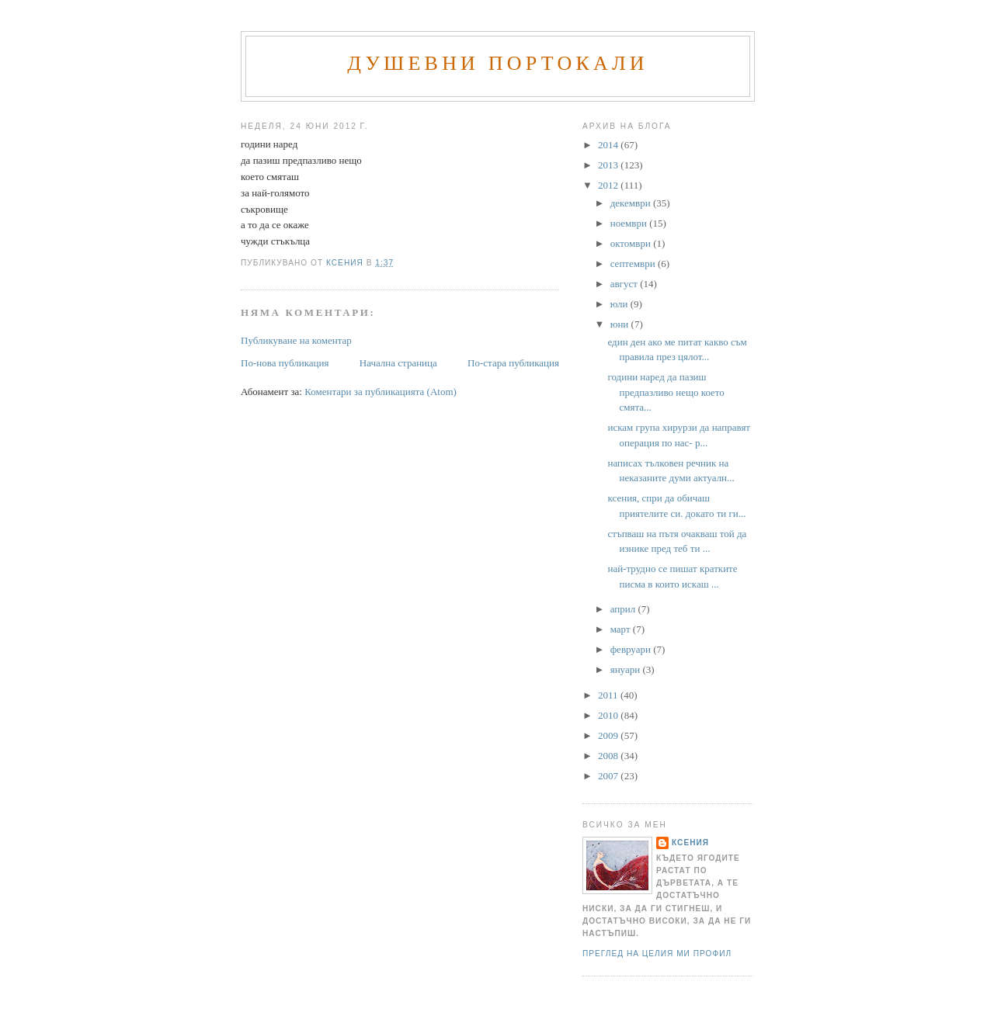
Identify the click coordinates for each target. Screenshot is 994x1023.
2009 (609, 735)
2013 (609, 165)
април (624, 609)
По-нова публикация (284, 363)
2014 (609, 145)
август (625, 284)
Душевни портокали (497, 63)
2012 (609, 185)
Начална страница (398, 363)
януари (626, 669)
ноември (629, 223)
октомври (631, 243)
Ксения (690, 842)
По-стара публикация (513, 363)
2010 (609, 715)
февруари (631, 649)
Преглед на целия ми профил (657, 953)
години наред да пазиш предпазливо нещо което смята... (665, 392)
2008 (609, 755)
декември (631, 203)
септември (634, 263)
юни (620, 324)
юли (620, 304)
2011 (609, 695)
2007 (609, 776)
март (621, 629)
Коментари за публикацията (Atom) (380, 391)
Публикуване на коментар (296, 340)
